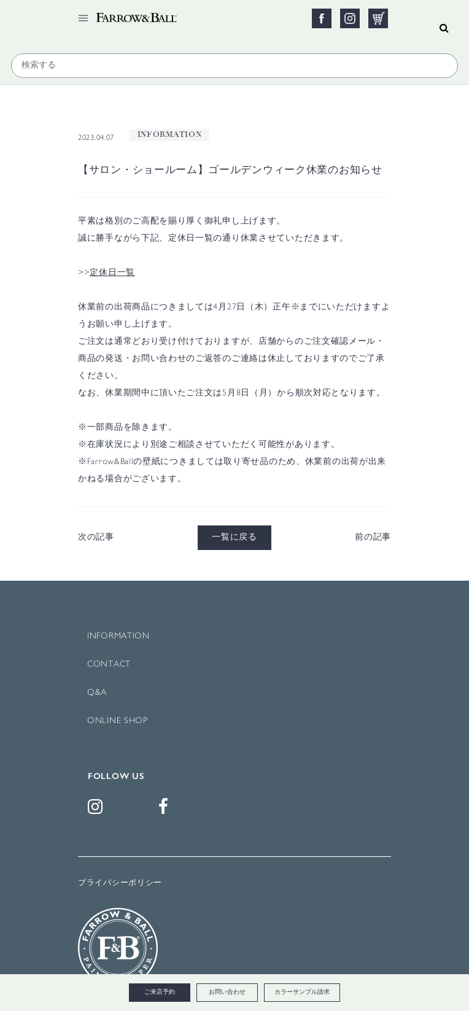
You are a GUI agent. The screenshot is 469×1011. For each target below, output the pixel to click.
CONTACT (109, 664)
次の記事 (96, 537)
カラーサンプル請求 (302, 992)
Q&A (97, 693)
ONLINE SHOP (117, 721)
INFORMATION (118, 636)
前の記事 (373, 537)
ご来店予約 (159, 992)
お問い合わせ (227, 992)
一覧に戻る (234, 537)
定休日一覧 (112, 273)
